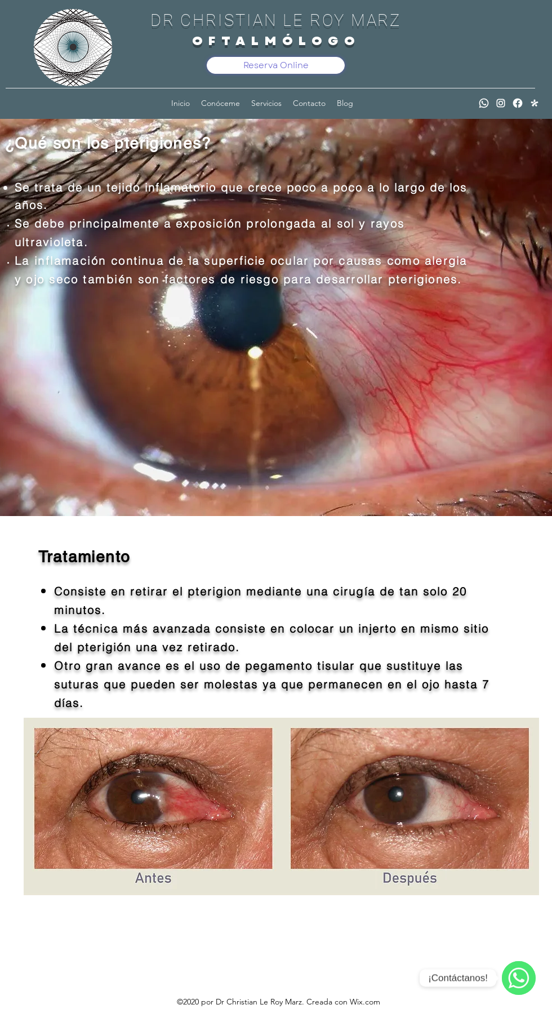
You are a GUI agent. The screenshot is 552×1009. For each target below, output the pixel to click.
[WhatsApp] (483, 103)
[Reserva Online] (276, 65)
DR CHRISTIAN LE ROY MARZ (276, 20)
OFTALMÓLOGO (276, 41)
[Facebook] (517, 103)
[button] (266, 103)
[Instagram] (500, 103)
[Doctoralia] (534, 103)
